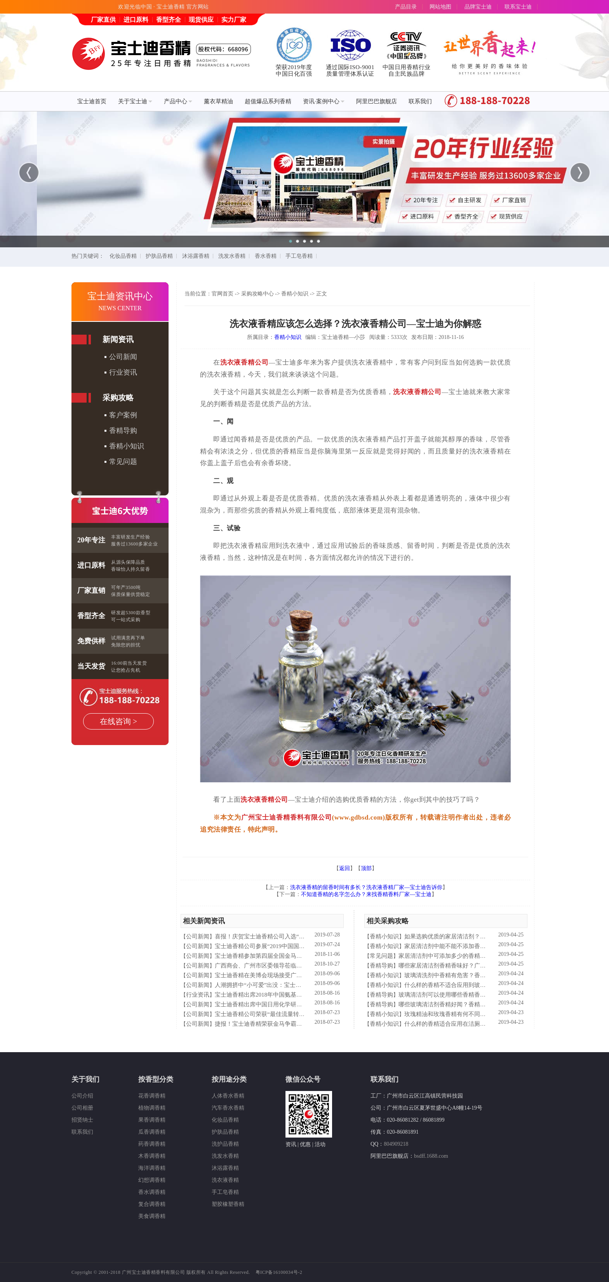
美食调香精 (151, 1216)
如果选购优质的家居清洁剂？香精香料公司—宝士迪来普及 (480, 936)
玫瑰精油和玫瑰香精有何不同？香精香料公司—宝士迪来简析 (483, 1014)
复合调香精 (151, 1204)
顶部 (366, 868)
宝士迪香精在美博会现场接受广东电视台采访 (273, 975)
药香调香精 (151, 1144)
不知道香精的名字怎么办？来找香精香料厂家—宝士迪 (366, 894)
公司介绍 (82, 1096)
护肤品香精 (159, 256)
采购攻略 (118, 397)
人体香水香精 (228, 1096)
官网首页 (222, 294)
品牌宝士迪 (478, 7)
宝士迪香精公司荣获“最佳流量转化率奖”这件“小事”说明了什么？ (299, 1014)
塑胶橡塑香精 (228, 1204)
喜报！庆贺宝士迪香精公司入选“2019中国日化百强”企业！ (290, 936)
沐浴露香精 (195, 256)
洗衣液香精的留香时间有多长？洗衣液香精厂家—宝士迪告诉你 (366, 887)
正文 (321, 294)
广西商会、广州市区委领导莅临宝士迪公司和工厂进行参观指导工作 (302, 965)
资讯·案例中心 (324, 101)
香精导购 (123, 430)
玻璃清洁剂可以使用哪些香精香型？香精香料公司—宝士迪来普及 (482, 995)
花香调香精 (151, 1096)
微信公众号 (302, 1079)
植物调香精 (151, 1108)
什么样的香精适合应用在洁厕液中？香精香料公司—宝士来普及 (485, 1024)
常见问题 (123, 462)
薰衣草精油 (218, 101)
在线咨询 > (118, 721)
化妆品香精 (123, 256)
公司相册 (82, 1108)
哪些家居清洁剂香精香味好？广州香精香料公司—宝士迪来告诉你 (482, 965)
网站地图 (440, 7)
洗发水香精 (231, 256)
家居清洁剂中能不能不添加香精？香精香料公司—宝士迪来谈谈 (485, 946)
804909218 (396, 1144)
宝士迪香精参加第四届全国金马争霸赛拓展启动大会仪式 (287, 956)
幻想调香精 (151, 1180)
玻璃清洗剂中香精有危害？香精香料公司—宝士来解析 (474, 975)
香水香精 (266, 256)
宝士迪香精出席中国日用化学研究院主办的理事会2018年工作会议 (299, 1004)
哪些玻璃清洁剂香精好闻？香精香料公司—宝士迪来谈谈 (471, 1004)
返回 (344, 868)
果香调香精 (151, 1120)
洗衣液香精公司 (244, 362)
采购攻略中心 (257, 294)
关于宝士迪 (135, 101)
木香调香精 (151, 1156)
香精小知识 (126, 446)
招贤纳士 (82, 1120)
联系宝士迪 (518, 7)
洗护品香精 (225, 1144)
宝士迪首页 (91, 101)
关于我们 (85, 1079)
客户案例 (123, 415)
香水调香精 (151, 1192)
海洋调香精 (151, 1168)
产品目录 (406, 7)
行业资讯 (123, 372)
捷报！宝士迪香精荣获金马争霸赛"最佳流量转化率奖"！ (287, 1024)
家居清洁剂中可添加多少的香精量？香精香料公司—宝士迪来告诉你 (485, 956)
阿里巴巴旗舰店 (376, 101)
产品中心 (178, 101)
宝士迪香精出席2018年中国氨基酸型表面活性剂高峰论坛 (287, 995)
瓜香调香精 (151, 1132)
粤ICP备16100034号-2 (279, 1272)
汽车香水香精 (228, 1108)
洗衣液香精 (225, 1180)
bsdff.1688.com (431, 1156)
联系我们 (420, 101)
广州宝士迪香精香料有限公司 (286, 817)
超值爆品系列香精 (268, 101)
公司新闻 (123, 357)
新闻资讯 (118, 339)
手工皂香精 (299, 256)
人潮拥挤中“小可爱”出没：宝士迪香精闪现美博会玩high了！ (292, 985)
